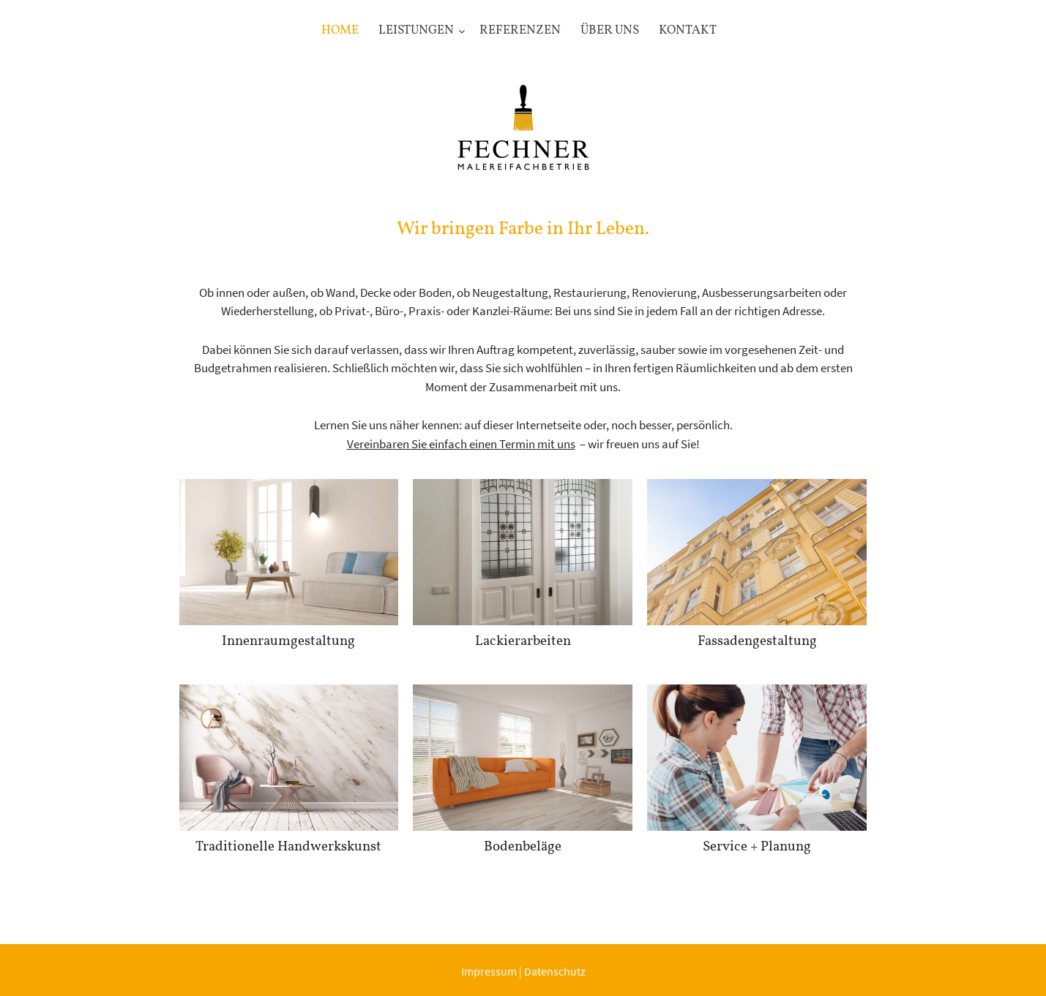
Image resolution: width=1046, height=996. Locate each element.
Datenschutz (555, 971)
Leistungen (416, 30)
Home (340, 30)
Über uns (609, 30)
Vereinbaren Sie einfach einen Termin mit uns (461, 444)
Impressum (489, 971)
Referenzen (520, 30)
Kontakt (688, 30)
